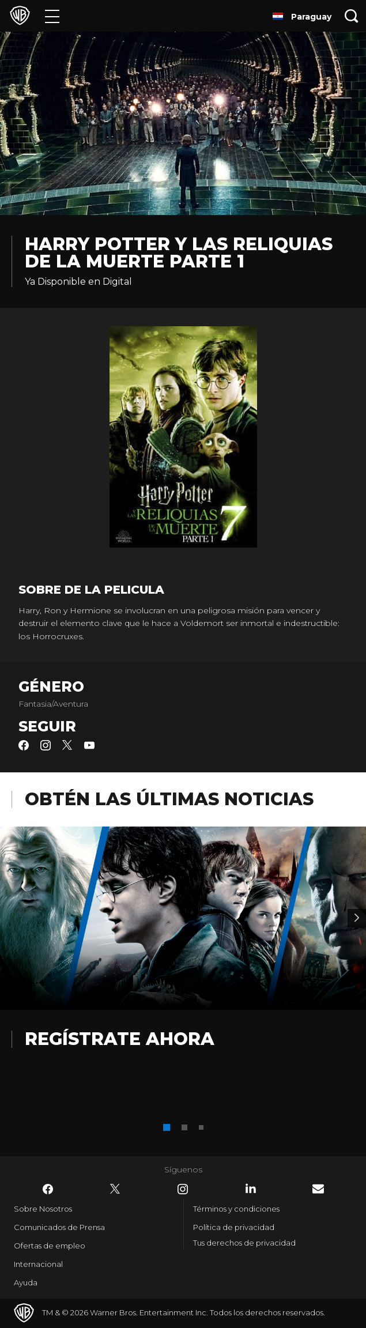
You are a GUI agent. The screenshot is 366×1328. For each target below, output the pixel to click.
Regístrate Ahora (119, 1039)
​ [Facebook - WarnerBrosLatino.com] (48, 1189)
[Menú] (52, 16)
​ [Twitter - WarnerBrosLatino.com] (115, 1189)
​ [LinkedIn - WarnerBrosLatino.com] (251, 1188)
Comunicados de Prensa (59, 1227)
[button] (166, 1127)
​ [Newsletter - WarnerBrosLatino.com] (318, 1188)
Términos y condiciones (236, 1208)
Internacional (38, 1264)
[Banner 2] (357, 918)
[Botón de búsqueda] (351, 16)
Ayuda (25, 1282)
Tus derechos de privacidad (244, 1242)
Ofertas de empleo (49, 1245)
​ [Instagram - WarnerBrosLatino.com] (183, 1189)
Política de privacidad (233, 1227)
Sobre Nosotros (43, 1208)
